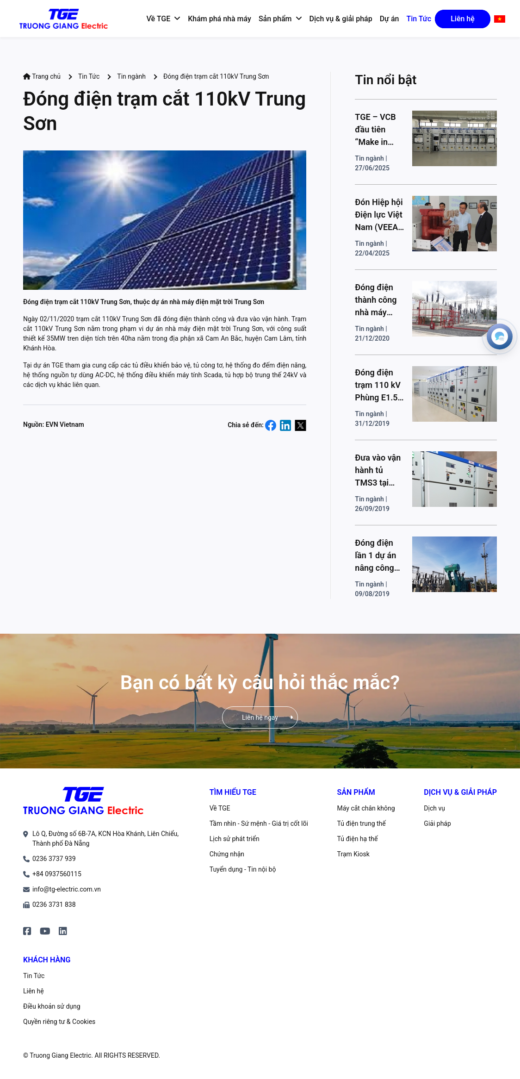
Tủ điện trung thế (361, 823)
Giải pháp (437, 823)
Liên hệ (33, 991)
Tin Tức (88, 76)
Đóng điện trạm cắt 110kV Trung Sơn (216, 76)
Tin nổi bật (385, 79)
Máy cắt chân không (366, 808)
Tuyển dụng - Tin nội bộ (243, 869)
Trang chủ (42, 76)
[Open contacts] (500, 336)
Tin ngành (131, 76)
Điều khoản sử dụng (51, 1006)
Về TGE (220, 808)
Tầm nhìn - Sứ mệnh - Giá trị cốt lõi (259, 823)
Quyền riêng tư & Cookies (59, 1021)
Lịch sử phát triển (235, 838)
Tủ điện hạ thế (357, 838)
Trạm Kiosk (353, 854)
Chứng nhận (227, 854)
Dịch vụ (434, 808)
